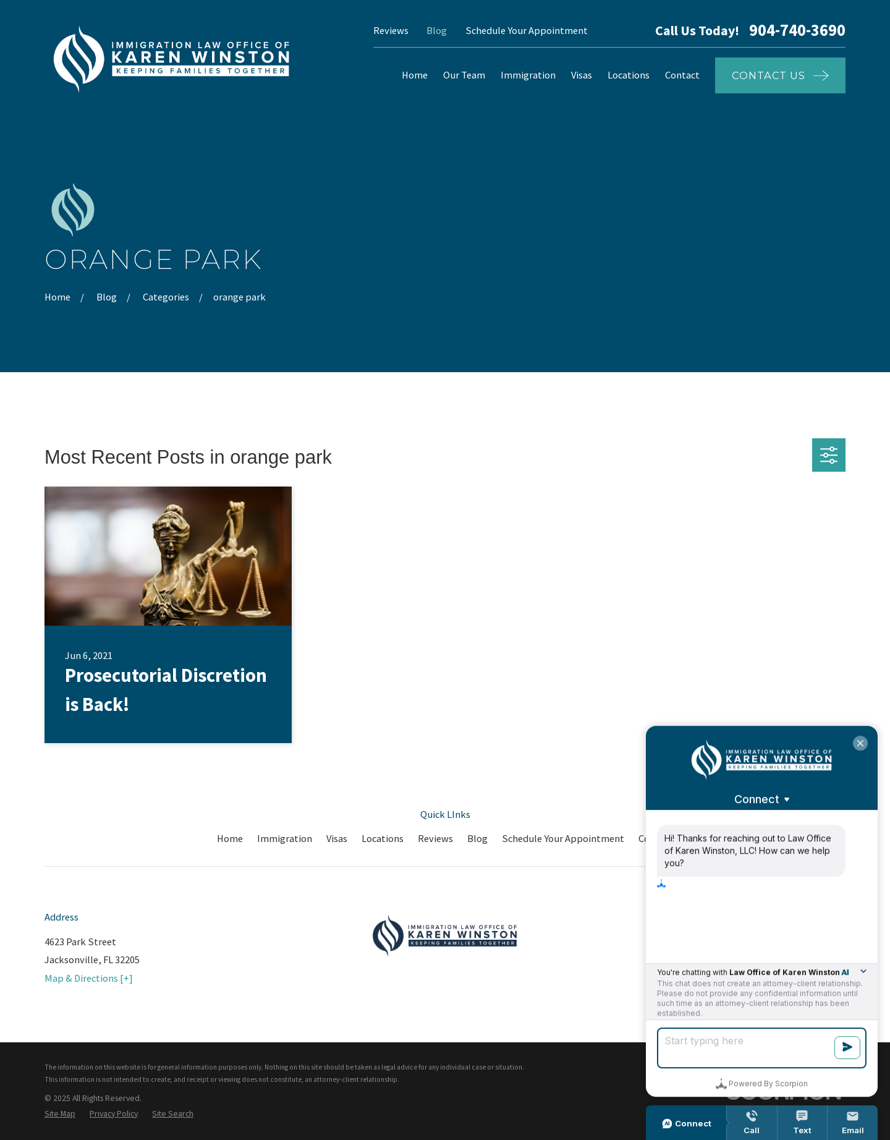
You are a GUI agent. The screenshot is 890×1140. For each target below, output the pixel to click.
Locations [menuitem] (629, 75)
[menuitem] (59, 1114)
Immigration (284, 838)
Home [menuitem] (415, 75)
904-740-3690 (797, 30)
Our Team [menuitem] (464, 75)
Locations (383, 838)
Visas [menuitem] (581, 75)
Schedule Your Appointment (526, 30)
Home (230, 838)
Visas (336, 838)
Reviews (391, 30)
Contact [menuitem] (682, 75)
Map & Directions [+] (88, 978)
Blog (436, 30)
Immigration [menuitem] (528, 75)
